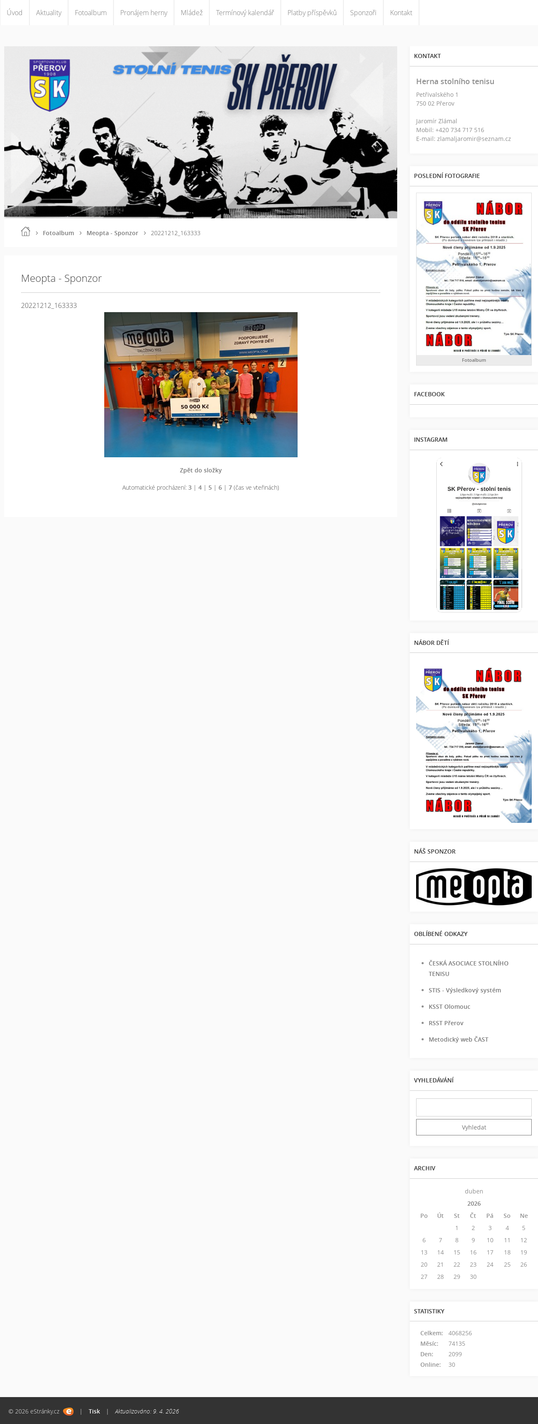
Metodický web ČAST (458, 1039)
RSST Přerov (446, 1023)
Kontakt (401, 12)
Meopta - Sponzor (112, 233)
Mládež (192, 12)
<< (424, 1191)
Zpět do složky (201, 470)
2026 (474, 1203)
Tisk (94, 1411)
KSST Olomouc (449, 1006)
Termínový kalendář (245, 12)
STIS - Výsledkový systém (465, 990)
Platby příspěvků (312, 12)
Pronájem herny (143, 12)
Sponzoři (363, 12)
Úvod (15, 12)
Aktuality (48, 12)
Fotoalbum (91, 12)
